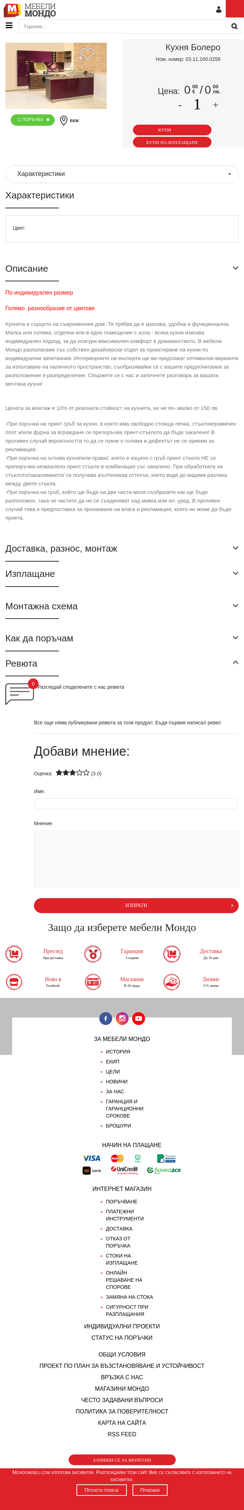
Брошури (118, 1126)
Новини (117, 1081)
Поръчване (122, 1201)
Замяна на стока (129, 1297)
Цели (113, 1071)
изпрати (179, 905)
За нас (115, 1091)
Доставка (119, 1229)
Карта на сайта (122, 1423)
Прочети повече (101, 1490)
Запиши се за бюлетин (122, 1460)
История (118, 1052)
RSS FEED (122, 1434)
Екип (113, 1061)
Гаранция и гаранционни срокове (125, 1109)
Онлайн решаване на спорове (124, 1280)
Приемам (150, 1490)
